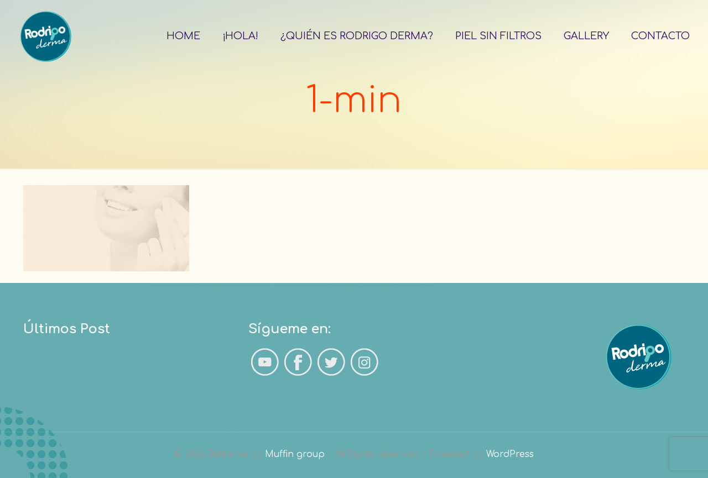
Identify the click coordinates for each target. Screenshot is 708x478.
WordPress (510, 454)
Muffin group (295, 454)
